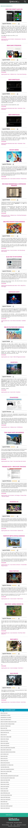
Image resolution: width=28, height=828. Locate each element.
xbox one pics (4, 758)
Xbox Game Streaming (14, 45)
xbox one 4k (4, 734)
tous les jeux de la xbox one (8, 778)
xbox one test (4, 713)
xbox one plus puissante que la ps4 (9, 775)
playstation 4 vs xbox (6, 717)
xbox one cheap (5, 739)
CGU (14, 824)
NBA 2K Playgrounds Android (14, 327)
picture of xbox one (5, 726)
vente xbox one (4, 791)
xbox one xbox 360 (5, 780)
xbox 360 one (4, 801)
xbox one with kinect (6, 719)
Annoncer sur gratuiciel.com (14, 826)
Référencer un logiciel (21, 824)
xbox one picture (5, 745)
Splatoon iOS (14, 502)
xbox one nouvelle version (7, 769)
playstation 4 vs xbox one (7, 765)
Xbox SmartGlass (14, 79)
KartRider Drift (14, 292)
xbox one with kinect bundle (8, 747)
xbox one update (5, 743)
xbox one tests (4, 741)
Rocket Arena (14, 150)
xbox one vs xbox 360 (6, 737)
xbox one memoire (5, 799)
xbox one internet (5, 808)
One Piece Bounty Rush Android (14, 222)
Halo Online (14, 673)
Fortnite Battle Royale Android (14, 536)
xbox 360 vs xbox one (6, 750)
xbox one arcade (5, 784)
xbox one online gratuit (6, 806)
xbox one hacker (5, 786)
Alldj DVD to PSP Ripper (14, 257)
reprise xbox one (5, 767)
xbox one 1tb (4, 728)
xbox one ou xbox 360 (6, 771)
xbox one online (5, 782)
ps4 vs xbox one (5, 754)
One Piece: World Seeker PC (14, 604)
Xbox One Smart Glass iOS (14, 9)
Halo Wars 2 (14, 639)
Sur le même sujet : (10, 710)
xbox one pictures (5, 762)
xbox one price (4, 760)
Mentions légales (5, 824)
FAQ (11, 824)
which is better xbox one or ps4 (8, 721)
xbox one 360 (4, 773)
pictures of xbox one (6, 730)
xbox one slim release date (7, 724)
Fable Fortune (14, 571)
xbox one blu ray (5, 732)
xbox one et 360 (5, 804)
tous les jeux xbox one (6, 795)
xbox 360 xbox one (5, 793)
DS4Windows (14, 397)
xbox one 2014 (4, 788)
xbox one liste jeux (5, 797)
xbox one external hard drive (8, 752)
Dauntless (14, 362)
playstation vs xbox (5, 715)
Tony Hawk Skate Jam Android (14, 432)
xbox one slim (4, 756)
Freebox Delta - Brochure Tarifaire (14, 466)
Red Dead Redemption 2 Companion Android (14, 184)
